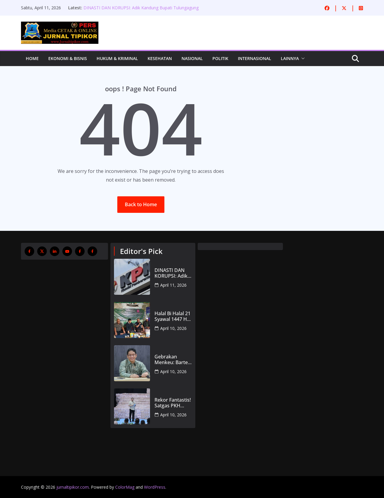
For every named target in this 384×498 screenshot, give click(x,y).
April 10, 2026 (173, 328)
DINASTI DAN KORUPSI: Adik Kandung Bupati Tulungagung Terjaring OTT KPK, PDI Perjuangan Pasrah (141, 11)
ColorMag (124, 487)
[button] (302, 58)
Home (32, 58)
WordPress (154, 487)
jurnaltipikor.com (72, 487)
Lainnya (290, 58)
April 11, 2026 (173, 285)
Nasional (192, 58)
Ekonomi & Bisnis (67, 58)
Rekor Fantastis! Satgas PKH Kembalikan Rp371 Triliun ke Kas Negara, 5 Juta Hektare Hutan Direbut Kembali (172, 403)
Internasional (254, 58)
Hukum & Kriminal (117, 58)
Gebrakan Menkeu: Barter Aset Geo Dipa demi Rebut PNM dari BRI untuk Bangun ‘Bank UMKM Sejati (172, 359)
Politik (220, 58)
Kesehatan (160, 58)
